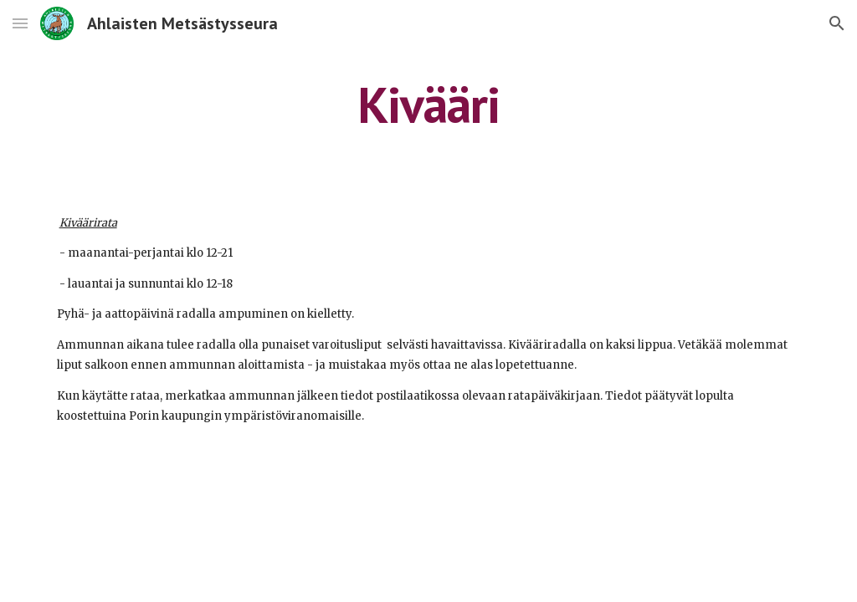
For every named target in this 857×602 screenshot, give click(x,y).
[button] (20, 23)
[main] (428, 104)
